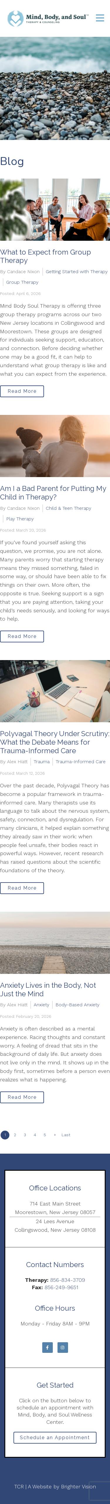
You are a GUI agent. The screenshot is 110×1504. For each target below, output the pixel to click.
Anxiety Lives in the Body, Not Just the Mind (48, 989)
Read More (22, 391)
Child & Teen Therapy (68, 508)
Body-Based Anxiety (77, 1004)
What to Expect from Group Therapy (45, 256)
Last (66, 1134)
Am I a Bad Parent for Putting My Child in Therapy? (53, 492)
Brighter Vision (78, 1486)
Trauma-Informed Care (81, 761)
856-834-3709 (67, 1280)
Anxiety (41, 1004)
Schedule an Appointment (55, 1437)
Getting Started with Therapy (77, 271)
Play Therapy (20, 519)
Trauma (42, 761)
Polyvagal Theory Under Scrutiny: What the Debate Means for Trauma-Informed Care (54, 742)
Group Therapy (22, 282)
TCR (19, 1486)
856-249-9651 (61, 1287)
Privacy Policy (55, 1469)
